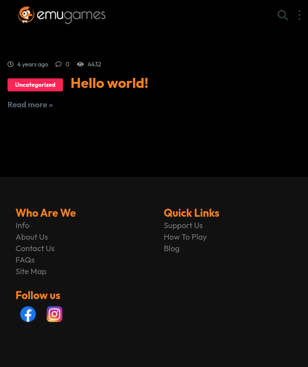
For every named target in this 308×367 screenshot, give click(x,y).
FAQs (25, 260)
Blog (172, 248)
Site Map (31, 271)
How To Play (185, 237)
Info (23, 225)
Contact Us (35, 248)
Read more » (30, 104)
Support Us (183, 225)
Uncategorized (35, 84)
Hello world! (109, 82)
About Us (32, 237)
